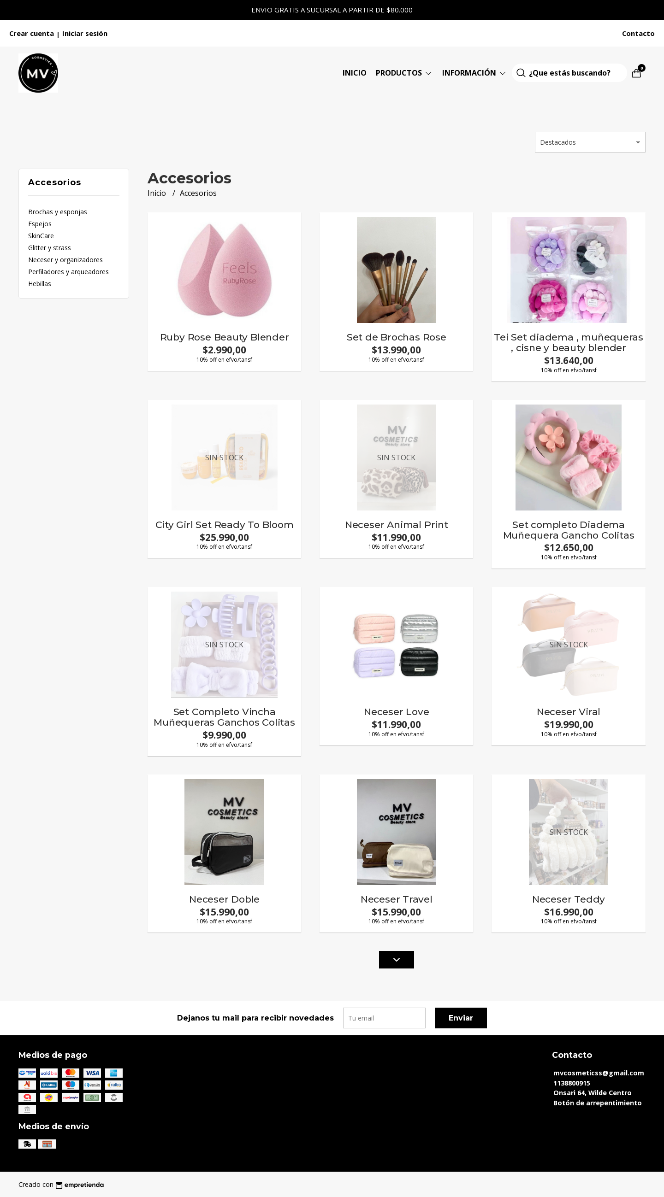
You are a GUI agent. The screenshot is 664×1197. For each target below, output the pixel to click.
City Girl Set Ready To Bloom (224, 524)
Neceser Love (396, 711)
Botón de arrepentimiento (597, 1102)
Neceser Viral (568, 711)
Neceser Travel (397, 899)
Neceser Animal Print (396, 524)
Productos (404, 73)
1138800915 (571, 1083)
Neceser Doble (224, 899)
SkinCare (41, 235)
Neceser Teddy (568, 899)
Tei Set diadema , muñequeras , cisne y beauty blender (568, 342)
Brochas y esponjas (57, 211)
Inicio (355, 73)
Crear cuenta (31, 33)
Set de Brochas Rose (396, 337)
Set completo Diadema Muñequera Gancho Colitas (568, 530)
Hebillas (39, 283)
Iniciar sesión (84, 33)
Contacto (638, 33)
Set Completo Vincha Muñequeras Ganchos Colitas (224, 717)
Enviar (461, 1018)
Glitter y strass (49, 247)
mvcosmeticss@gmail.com (598, 1072)
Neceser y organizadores (65, 259)
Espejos (40, 223)
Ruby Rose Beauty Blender (224, 337)
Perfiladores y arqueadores (68, 271)
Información (474, 73)
